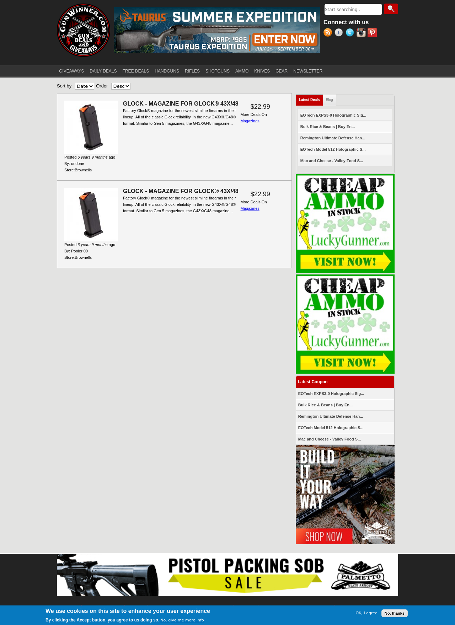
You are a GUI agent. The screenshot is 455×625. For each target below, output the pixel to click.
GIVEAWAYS (71, 71)
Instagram (362, 33)
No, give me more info (182, 620)
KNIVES (262, 71)
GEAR (281, 71)
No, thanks (395, 613)
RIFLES (192, 71)
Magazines (250, 121)
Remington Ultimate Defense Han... (332, 138)
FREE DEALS (136, 71)
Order (102, 86)
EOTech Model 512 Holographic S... (333, 149)
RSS (328, 33)
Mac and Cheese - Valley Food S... (331, 161)
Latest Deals (311, 98)
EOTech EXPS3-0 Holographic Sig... (333, 115)
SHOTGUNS (217, 71)
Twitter (351, 33)
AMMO (241, 71)
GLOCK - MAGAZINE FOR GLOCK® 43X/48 (181, 104)
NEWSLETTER (307, 71)
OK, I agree (367, 613)
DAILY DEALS (103, 71)
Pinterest (373, 33)
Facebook (340, 33)
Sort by (64, 86)
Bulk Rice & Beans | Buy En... (327, 126)
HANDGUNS (167, 71)
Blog (329, 100)
